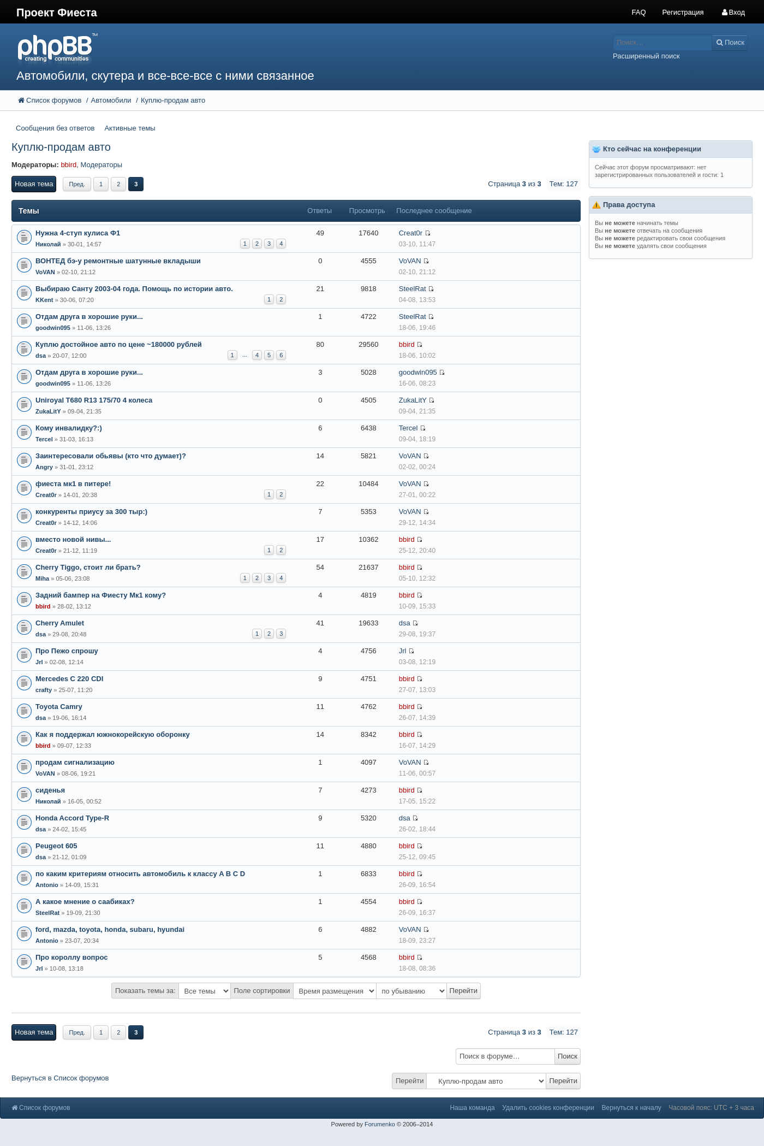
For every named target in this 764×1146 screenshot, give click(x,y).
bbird (68, 165)
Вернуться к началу (631, 1108)
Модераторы (102, 165)
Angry (44, 467)
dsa (40, 355)
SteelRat (412, 289)
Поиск (567, 1056)
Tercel (44, 439)
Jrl (39, 662)
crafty (43, 690)
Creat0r (410, 233)
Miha (42, 578)
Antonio (46, 885)
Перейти (410, 1081)
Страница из (514, 184)
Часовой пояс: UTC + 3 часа (711, 1108)
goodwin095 (52, 327)
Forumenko (380, 1124)
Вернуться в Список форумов (60, 1078)
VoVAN (45, 272)
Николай (48, 244)
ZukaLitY (48, 411)
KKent (44, 300)
